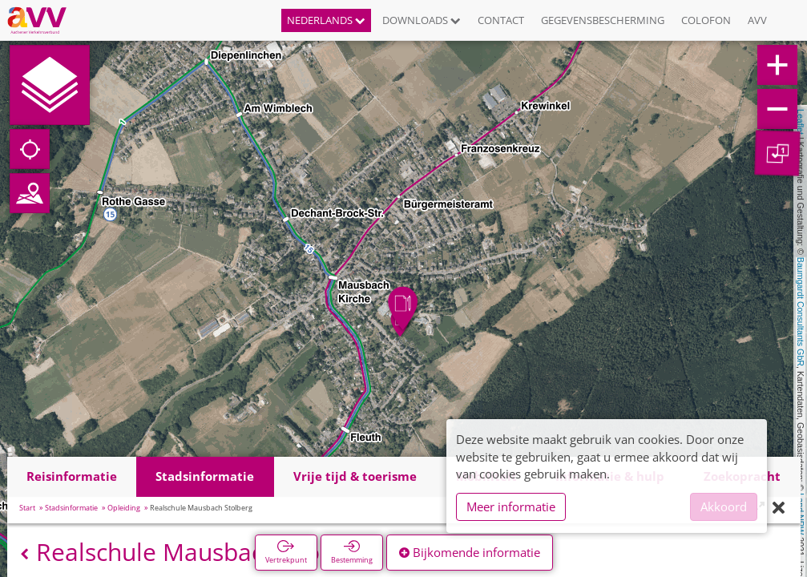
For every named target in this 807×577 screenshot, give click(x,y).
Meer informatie (510, 506)
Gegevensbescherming (602, 20)
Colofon (706, 20)
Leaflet (800, 122)
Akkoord (723, 506)
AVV (757, 20)
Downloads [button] (421, 20)
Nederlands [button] (326, 20)
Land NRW (800, 514)
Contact (501, 20)
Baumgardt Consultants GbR (800, 311)
